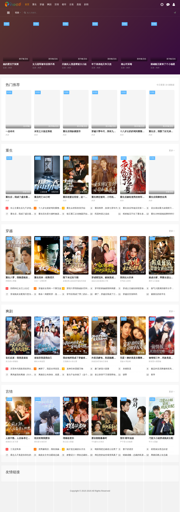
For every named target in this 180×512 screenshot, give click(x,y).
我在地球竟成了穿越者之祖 (76, 358)
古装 (71, 4)
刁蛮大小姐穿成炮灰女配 (161, 438)
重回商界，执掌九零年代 (104, 208)
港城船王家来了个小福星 (162, 64)
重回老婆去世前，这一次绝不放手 (79, 197)
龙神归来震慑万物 (72, 368)
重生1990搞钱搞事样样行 (160, 214)
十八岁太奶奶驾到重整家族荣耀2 (136, 131)
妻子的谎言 (125, 449)
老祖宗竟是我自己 (43, 358)
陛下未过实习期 (70, 277)
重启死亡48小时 (42, 197)
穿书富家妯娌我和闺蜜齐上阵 (104, 288)
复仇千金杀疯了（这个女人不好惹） (76, 374)
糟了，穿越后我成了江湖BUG (104, 294)
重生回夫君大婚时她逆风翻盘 (48, 214)
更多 (171, 150)
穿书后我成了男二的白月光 (76, 294)
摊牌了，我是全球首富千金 (48, 368)
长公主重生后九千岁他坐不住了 (20, 208)
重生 (34, 4)
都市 (64, 4)
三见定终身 (13, 449)
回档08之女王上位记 (17, 288)
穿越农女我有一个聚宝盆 (47, 288)
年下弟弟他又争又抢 (101, 64)
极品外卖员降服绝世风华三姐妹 (160, 368)
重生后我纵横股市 (72, 131)
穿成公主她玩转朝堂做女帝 (132, 288)
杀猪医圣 (124, 368)
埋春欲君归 (68, 438)
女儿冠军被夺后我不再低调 (45, 64)
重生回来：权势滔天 (44, 277)
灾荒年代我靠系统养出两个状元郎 (20, 368)
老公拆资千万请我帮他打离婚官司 (104, 374)
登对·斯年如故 (127, 438)
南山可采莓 (126, 64)
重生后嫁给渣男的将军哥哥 (133, 197)
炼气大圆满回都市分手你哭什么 (160, 288)
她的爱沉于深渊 (10, 64)
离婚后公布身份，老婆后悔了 (48, 374)
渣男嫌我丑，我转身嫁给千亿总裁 (48, 449)
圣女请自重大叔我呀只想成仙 (160, 208)
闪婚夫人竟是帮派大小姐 (74, 64)
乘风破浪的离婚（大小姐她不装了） (20, 374)
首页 (27, 4)
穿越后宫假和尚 (127, 294)
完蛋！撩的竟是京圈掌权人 (133, 358)
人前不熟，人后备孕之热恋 (19, 438)
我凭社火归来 (126, 277)
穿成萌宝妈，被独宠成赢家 (104, 277)
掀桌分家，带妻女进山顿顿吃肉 (164, 277)
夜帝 (150, 374)
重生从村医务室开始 (73, 208)
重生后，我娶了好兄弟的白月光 (164, 131)
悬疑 (79, 4)
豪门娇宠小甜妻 (99, 368)
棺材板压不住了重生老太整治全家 (132, 214)
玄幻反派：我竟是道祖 (17, 358)
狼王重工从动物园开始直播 (76, 214)
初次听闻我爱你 (42, 438)
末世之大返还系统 (43, 131)
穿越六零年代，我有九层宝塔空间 (108, 131)
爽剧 (49, 4)
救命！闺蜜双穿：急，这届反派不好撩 (48, 294)
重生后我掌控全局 (158, 197)
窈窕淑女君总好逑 (157, 449)
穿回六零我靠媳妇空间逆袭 (76, 288)
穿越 (42, 4)
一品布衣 (10, 131)
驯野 (122, 374)
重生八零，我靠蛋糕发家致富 (20, 277)
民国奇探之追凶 (99, 214)
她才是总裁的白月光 (73, 449)
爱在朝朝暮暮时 (99, 438)
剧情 (86, 4)
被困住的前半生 (155, 294)
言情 (56, 4)
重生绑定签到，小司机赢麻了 (105, 197)
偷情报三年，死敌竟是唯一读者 (164, 358)
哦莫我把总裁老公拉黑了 (104, 449)
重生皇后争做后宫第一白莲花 (132, 208)
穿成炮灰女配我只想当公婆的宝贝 (20, 294)
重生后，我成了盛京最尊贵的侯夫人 (23, 197)
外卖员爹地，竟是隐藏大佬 (104, 358)
